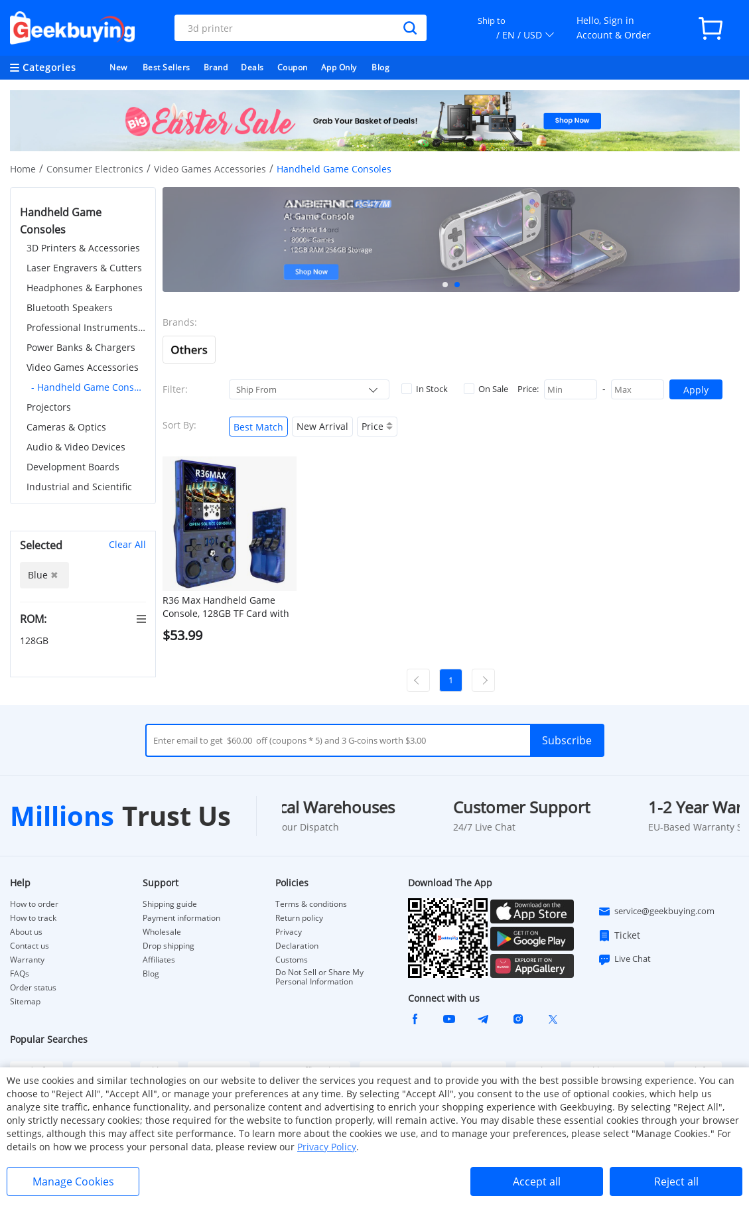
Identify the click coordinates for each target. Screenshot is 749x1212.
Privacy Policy (326, 1146)
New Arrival (322, 426)
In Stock (424, 389)
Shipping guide (170, 904)
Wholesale (162, 932)
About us (26, 932)
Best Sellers (166, 67)
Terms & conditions (311, 904)
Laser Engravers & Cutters (84, 267)
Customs (291, 960)
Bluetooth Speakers (70, 307)
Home (23, 169)
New (118, 67)
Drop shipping (168, 946)
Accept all (537, 1181)
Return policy (299, 918)
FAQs (19, 973)
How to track (33, 918)
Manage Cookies (73, 1181)
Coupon (292, 67)
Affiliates (159, 960)
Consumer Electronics (94, 169)
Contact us (29, 946)
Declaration (296, 946)
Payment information (181, 918)
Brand (216, 67)
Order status (33, 987)
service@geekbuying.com (656, 911)
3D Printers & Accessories (83, 247)
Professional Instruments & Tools (86, 327)
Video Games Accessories (210, 169)
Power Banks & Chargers (81, 347)
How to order (34, 904)
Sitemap (25, 1001)
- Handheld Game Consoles (88, 387)
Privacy (288, 932)
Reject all (676, 1181)
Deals (252, 67)
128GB (35, 640)
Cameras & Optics (66, 427)
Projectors (49, 407)
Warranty (27, 960)
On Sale (486, 389)
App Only (339, 67)
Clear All (127, 544)
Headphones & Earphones (85, 287)
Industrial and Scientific (79, 486)
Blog (380, 67)
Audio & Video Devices (76, 446)
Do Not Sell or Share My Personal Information (319, 977)
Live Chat (624, 959)
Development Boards (73, 466)
